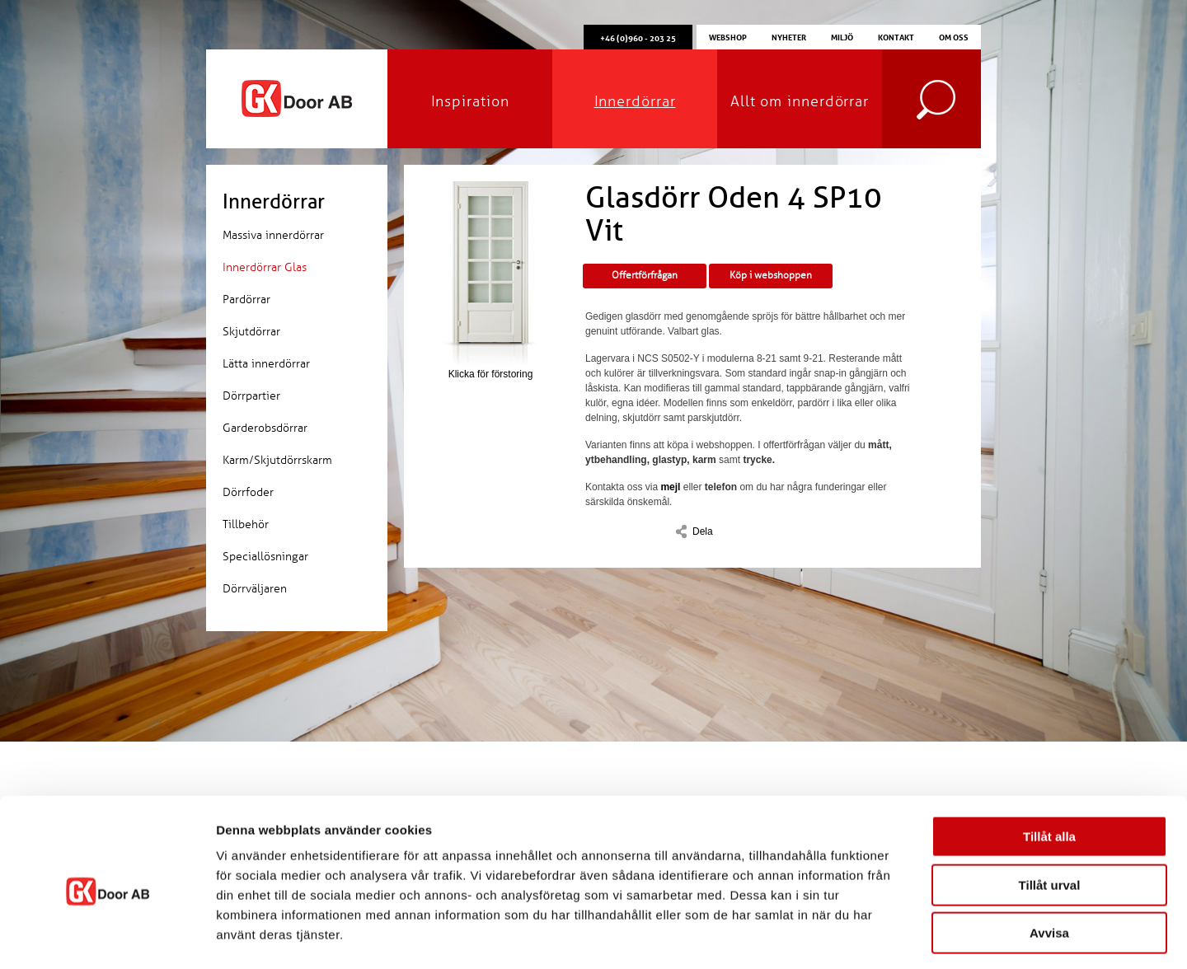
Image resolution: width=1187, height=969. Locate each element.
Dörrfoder (248, 492)
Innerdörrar (635, 101)
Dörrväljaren (255, 589)
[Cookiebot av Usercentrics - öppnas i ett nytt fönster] (107, 937)
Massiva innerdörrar (273, 235)
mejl (670, 487)
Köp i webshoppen (771, 275)
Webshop (728, 36)
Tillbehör (246, 524)
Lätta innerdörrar (266, 364)
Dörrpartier (251, 396)
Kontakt (896, 36)
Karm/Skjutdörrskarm (277, 460)
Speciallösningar (265, 557)
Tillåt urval (1050, 816)
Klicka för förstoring (490, 280)
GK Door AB (296, 98)
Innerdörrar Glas (265, 267)
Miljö (842, 36)
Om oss (954, 36)
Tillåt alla (1049, 768)
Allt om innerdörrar (799, 101)
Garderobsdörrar (265, 428)
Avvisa (1049, 864)
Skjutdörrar (251, 332)
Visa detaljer (895, 936)
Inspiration (470, 101)
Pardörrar (246, 300)
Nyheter (789, 36)
